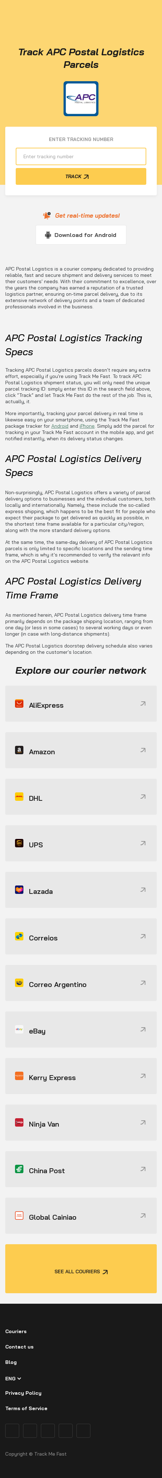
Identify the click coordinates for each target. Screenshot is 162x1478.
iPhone (87, 426)
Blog (11, 1362)
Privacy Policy (23, 1393)
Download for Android (85, 234)
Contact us (19, 1347)
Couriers (16, 1331)
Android (59, 426)
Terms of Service (26, 1408)
